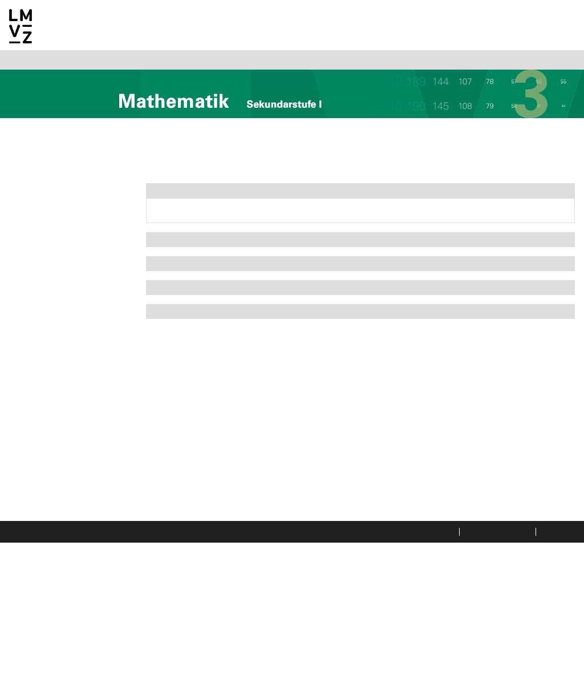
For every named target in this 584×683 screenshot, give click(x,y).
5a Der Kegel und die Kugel (74, 383)
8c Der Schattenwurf (62, 575)
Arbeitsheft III (184, 305)
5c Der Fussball (50, 411)
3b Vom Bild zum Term (65, 315)
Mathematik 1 (38, 164)
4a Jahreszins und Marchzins (56, 335)
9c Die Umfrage (51, 616)
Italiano (72, 63)
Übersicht (39, 205)
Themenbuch (180, 194)
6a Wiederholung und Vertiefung (62, 458)
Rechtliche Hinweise (493, 671)
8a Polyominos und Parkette (77, 534)
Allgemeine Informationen (65, 150)
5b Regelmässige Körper (70, 397)
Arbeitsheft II (182, 277)
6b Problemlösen (54, 479)
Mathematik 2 (38, 178)
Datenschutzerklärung (408, 671)
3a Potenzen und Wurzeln (70, 301)
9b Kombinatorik (53, 602)
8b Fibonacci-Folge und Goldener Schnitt (67, 554)
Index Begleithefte (48, 634)
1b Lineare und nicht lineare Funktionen (76, 239)
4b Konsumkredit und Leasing (63, 363)
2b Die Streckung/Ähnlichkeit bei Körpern (68, 280)
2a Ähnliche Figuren (60, 260)
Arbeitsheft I (181, 250)
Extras (166, 332)
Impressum (559, 671)
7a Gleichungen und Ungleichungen (59, 500)
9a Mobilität (44, 589)
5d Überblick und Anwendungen (54, 431)
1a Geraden (42, 219)
